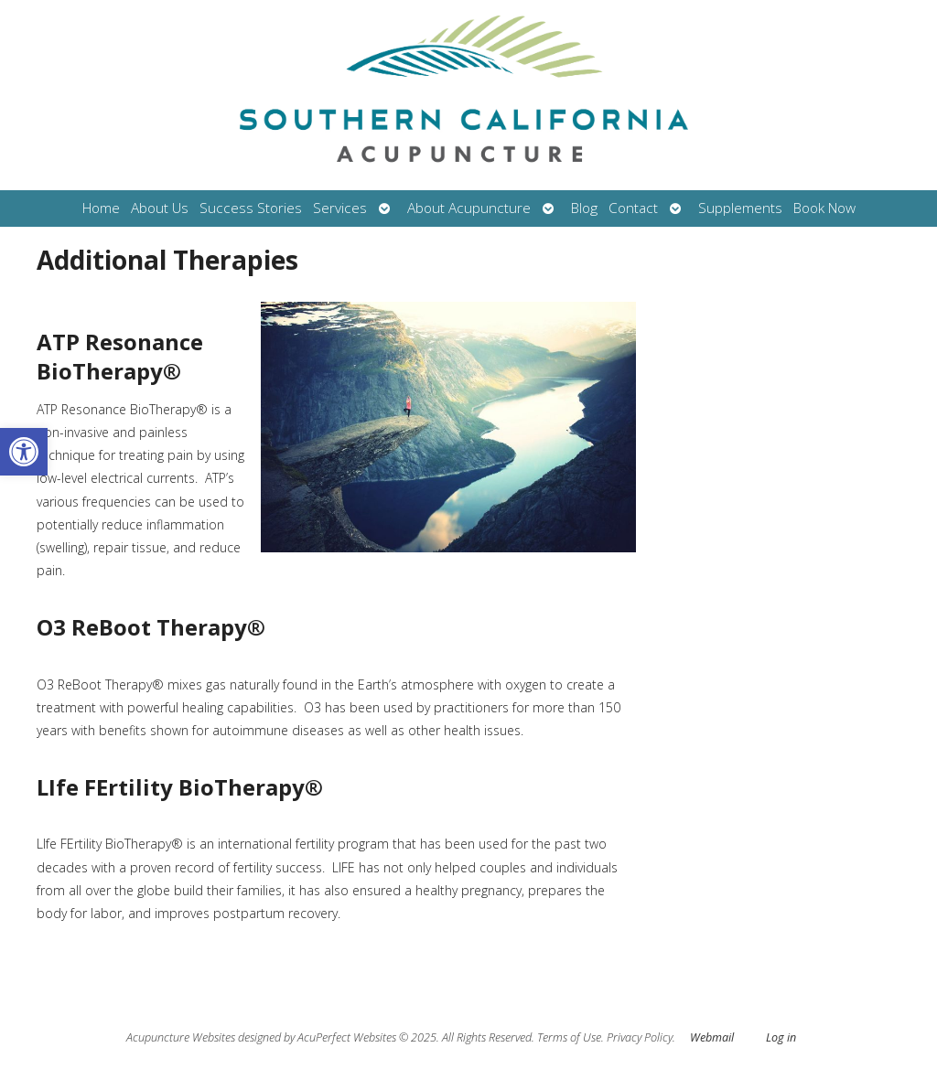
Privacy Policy (640, 1037)
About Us (159, 208)
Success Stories (250, 208)
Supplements (740, 208)
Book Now (824, 208)
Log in (781, 1037)
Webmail (712, 1037)
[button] (24, 452)
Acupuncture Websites (180, 1037)
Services (340, 208)
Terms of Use (569, 1037)
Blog (584, 208)
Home (101, 208)
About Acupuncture (469, 208)
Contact (633, 208)
